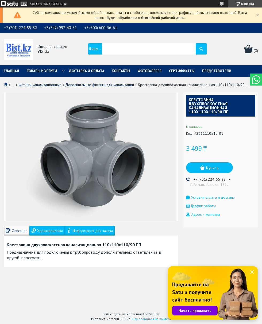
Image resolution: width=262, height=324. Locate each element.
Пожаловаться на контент (151, 319)
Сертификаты (182, 71)
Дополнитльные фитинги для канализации (99, 84)
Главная (11, 71)
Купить (212, 167)
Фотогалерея (149, 71)
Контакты (121, 71)
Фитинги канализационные (39, 84)
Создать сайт (40, 4)
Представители (216, 71)
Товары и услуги (41, 71)
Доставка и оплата (86, 71)
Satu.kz (154, 314)
